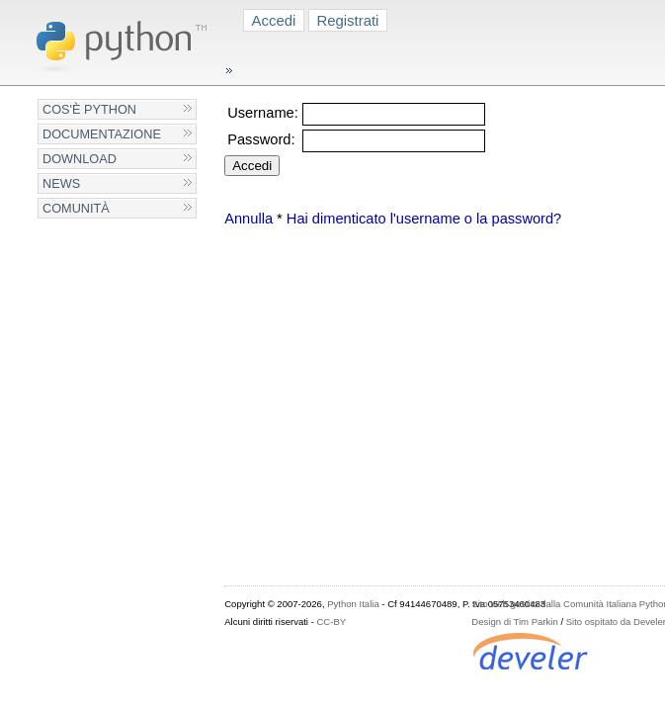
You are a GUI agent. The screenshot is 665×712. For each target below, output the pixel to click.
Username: (262, 113)
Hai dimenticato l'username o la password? (424, 218)
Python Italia (352, 603)
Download (79, 158)
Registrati (347, 20)
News (61, 183)
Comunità (76, 208)
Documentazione (101, 134)
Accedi (274, 20)
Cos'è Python (89, 109)
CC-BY (331, 621)
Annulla (248, 218)
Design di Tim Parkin (514, 621)
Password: (260, 139)
